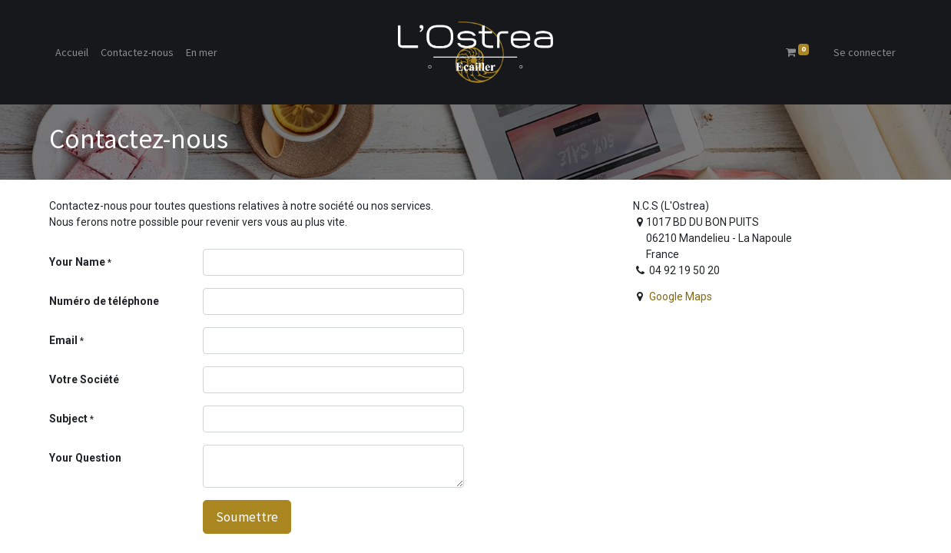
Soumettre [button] (247, 516)
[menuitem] (71, 52)
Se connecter (864, 52)
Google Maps (680, 296)
